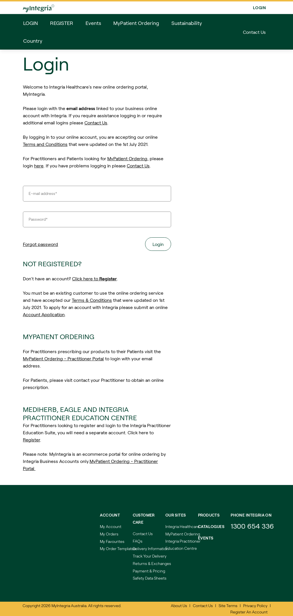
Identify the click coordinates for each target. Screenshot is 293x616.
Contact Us (254, 32)
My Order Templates (118, 548)
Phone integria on (251, 515)
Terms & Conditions (92, 300)
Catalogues (211, 526)
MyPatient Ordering (127, 158)
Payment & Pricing (149, 570)
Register (31, 439)
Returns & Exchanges (152, 563)
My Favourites (112, 541)
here (38, 165)
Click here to (94, 278)
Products (208, 515)
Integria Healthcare (182, 526)
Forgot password (40, 244)
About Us (179, 605)
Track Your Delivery (150, 556)
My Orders (109, 533)
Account (110, 515)
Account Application (44, 314)
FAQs (137, 541)
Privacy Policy (255, 605)
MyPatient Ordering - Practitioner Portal (63, 358)
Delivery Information (151, 548)
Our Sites (175, 515)
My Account (110, 526)
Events (205, 537)
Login (259, 7)
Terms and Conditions (45, 144)
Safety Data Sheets (150, 578)
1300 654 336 (252, 526)
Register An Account (249, 611)
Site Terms (228, 605)
